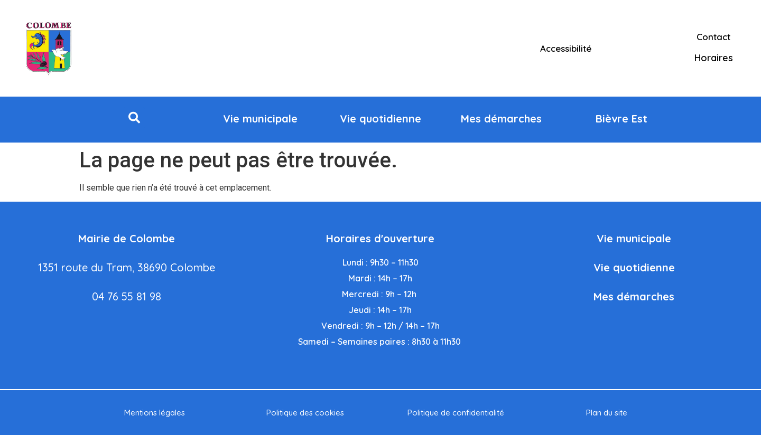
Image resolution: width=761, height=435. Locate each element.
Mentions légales (154, 413)
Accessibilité (565, 48)
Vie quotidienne (634, 267)
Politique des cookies (305, 413)
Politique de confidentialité (455, 413)
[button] (134, 117)
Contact (713, 36)
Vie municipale (634, 238)
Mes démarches (633, 296)
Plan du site (606, 413)
